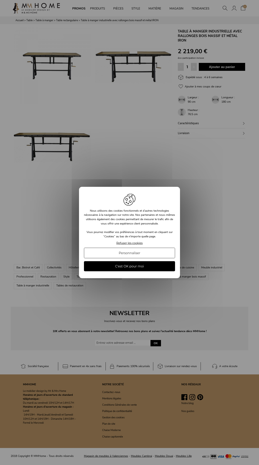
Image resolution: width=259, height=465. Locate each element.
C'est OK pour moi (129, 266)
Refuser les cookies (129, 243)
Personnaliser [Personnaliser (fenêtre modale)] (129, 253)
